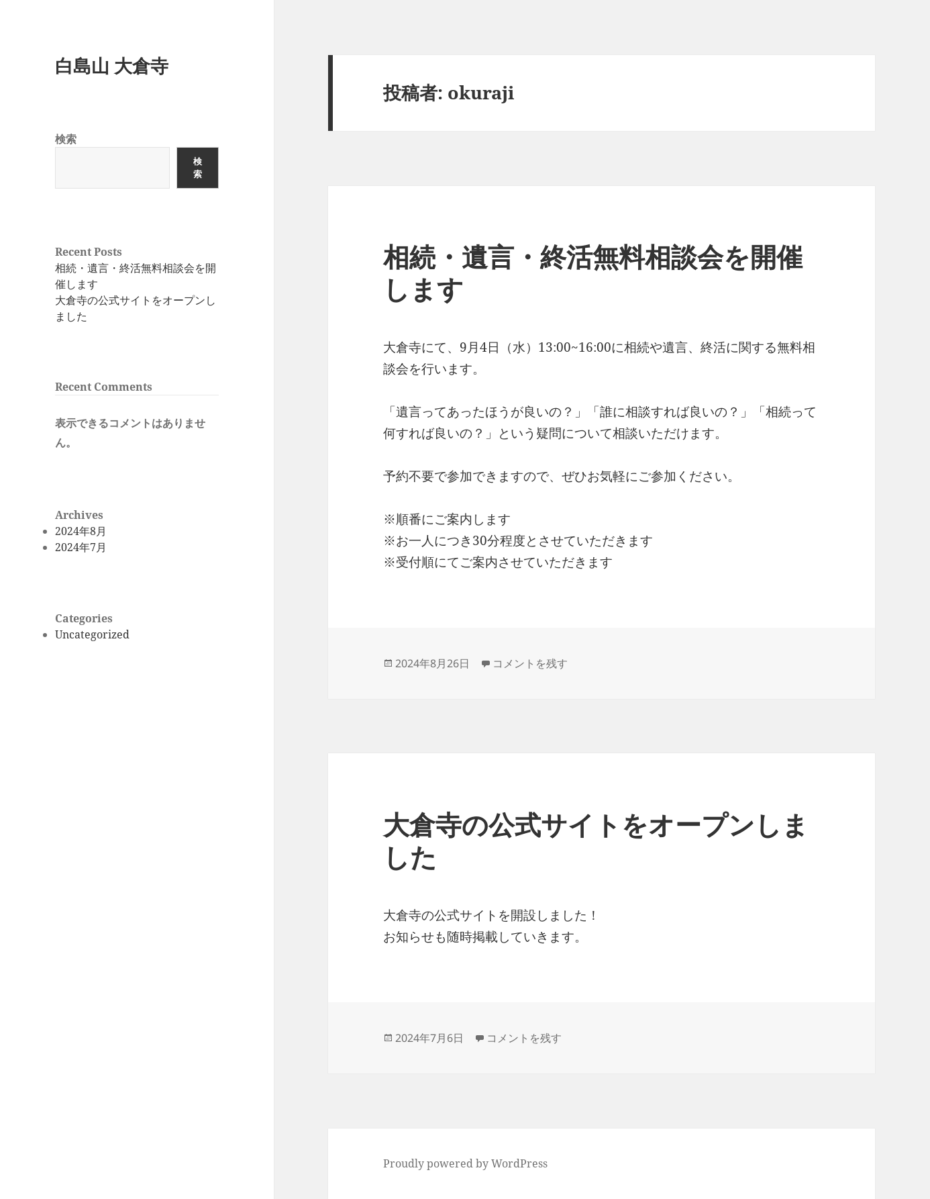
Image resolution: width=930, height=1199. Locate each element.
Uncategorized (92, 634)
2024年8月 (81, 531)
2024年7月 (81, 547)
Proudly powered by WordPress (465, 1163)
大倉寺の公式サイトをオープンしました (596, 840)
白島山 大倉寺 (111, 65)
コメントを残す (530, 663)
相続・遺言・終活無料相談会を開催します (593, 272)
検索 (65, 139)
